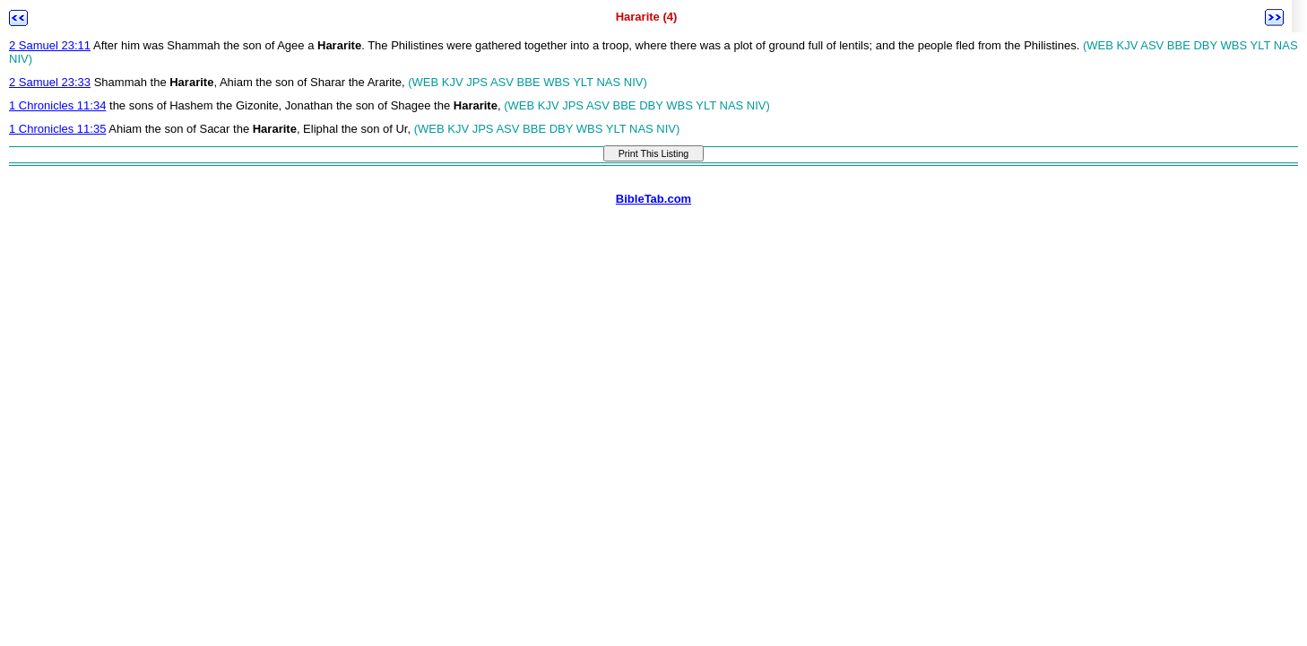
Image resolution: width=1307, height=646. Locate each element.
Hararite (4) (647, 16)
